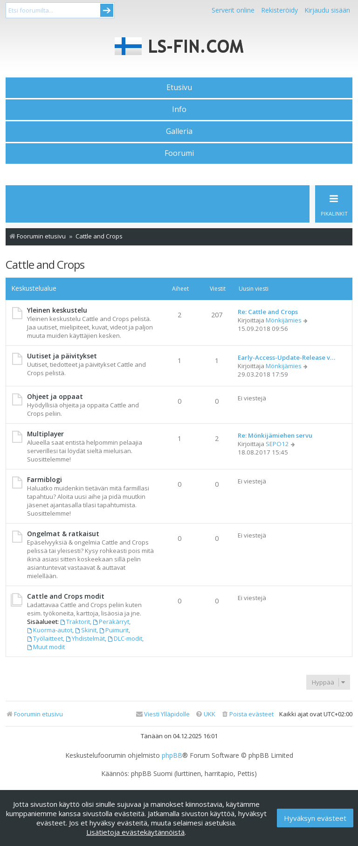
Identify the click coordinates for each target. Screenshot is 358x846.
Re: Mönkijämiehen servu (275, 435)
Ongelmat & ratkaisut (63, 533)
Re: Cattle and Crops (268, 312)
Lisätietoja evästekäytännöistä (135, 832)
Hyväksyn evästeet (315, 818)
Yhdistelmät (85, 638)
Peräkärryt (111, 621)
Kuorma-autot (49, 630)
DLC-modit (125, 638)
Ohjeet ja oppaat (55, 396)
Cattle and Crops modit (65, 596)
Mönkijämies (284, 320)
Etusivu (179, 87)
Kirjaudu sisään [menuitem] (327, 10)
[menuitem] (247, 714)
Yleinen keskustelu (57, 310)
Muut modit (46, 647)
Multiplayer (45, 433)
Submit (106, 10)
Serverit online (233, 10)
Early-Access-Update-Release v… (286, 357)
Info (179, 109)
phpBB (172, 755)
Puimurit (114, 630)
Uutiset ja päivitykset (62, 355)
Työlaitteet (45, 638)
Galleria (179, 131)
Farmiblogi (44, 479)
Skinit (85, 630)
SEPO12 (277, 444)
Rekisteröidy (279, 10)
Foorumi (179, 153)
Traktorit (75, 621)
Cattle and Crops (45, 264)
